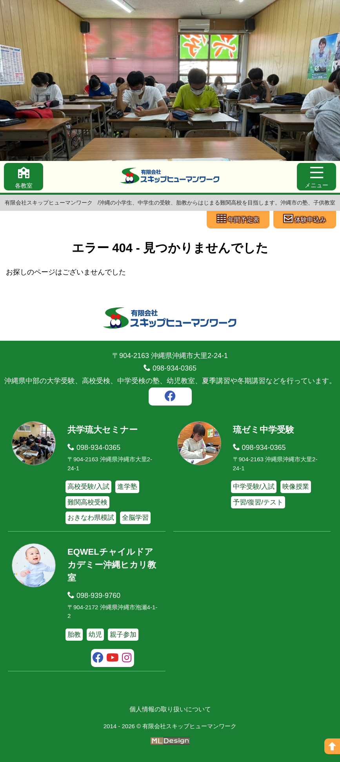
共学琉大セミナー (102, 430)
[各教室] (23, 176)
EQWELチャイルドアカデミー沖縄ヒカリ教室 (111, 565)
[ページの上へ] (332, 746)
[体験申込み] (304, 219)
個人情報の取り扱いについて (170, 709)
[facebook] (170, 397)
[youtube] (112, 659)
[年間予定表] (238, 219)
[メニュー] (316, 176)
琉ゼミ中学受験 (263, 430)
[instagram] (127, 659)
